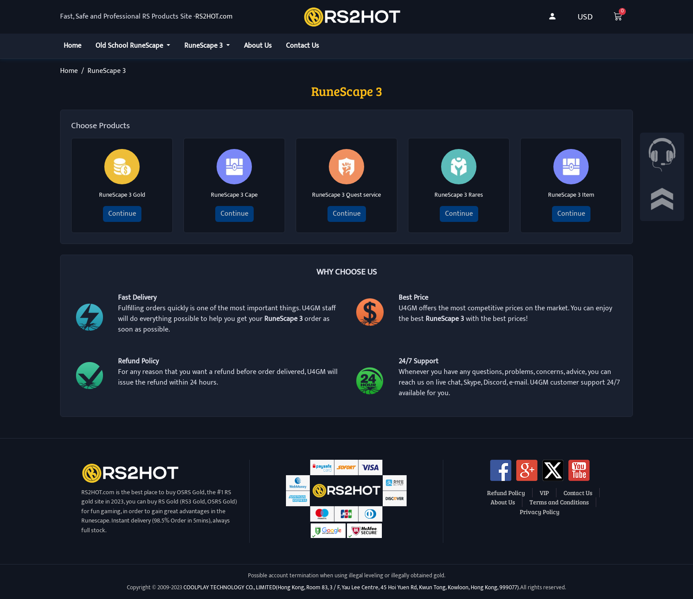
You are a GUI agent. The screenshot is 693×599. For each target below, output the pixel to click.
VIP (544, 492)
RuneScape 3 (204, 46)
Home (72, 46)
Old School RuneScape (130, 46)
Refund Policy (506, 492)
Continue (122, 214)
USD (585, 17)
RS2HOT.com (213, 16)
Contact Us (302, 46)
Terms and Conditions (559, 501)
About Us (258, 46)
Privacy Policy (540, 511)
